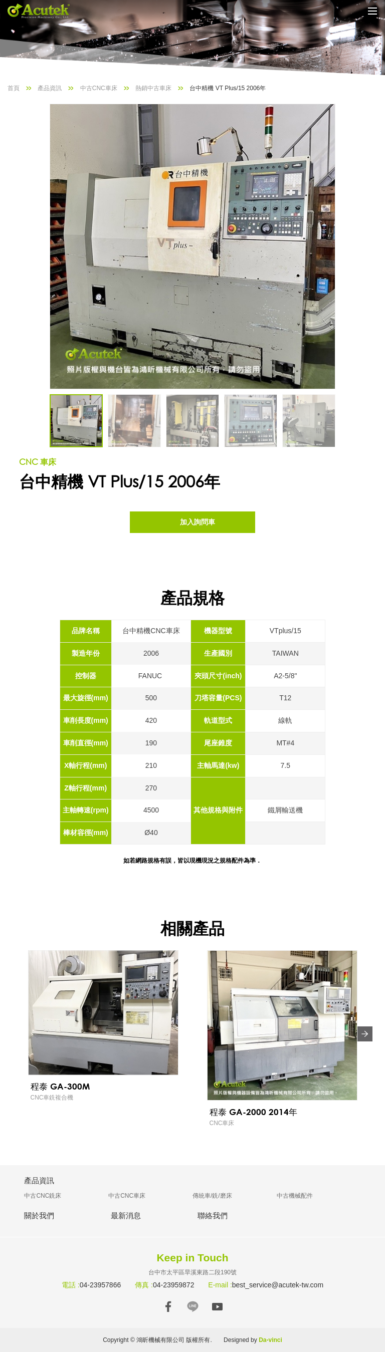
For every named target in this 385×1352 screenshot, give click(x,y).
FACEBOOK (168, 1306)
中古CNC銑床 (42, 1195)
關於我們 (39, 1215)
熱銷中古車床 (153, 88)
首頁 (14, 88)
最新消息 (126, 1215)
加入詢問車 (197, 522)
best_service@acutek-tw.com (277, 1285)
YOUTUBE (217, 1306)
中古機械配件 (295, 1195)
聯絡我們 (213, 1215)
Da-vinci (270, 1339)
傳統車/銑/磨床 (212, 1195)
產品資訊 (50, 88)
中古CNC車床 (98, 88)
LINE (192, 1306)
